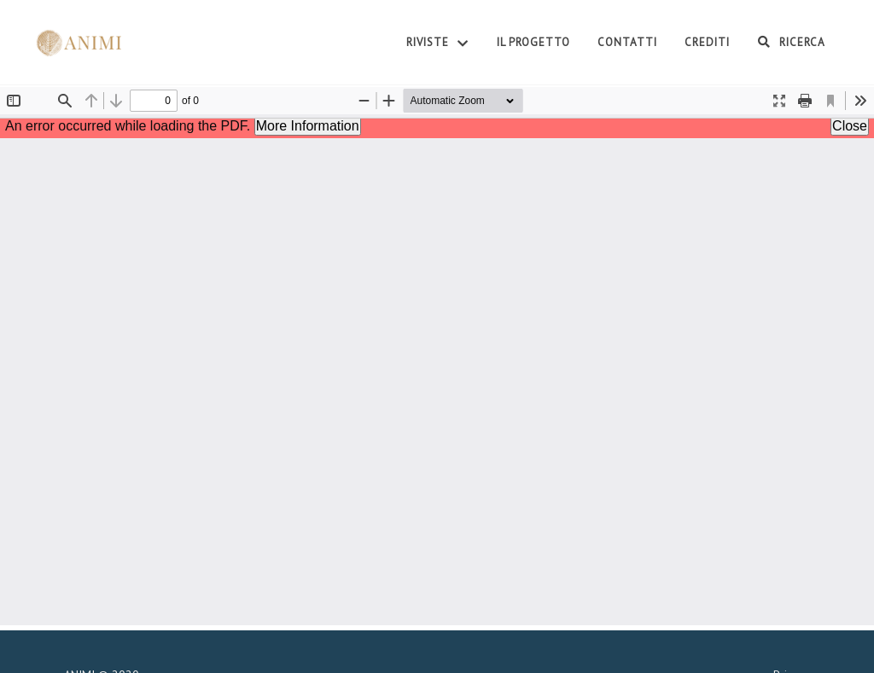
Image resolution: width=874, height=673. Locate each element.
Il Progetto (533, 42)
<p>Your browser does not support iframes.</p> (437, 356)
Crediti (707, 42)
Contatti (627, 42)
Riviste (437, 43)
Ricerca (791, 41)
